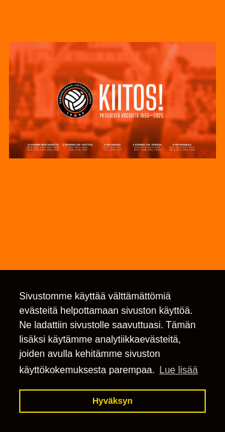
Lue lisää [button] (179, 370)
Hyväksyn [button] (112, 401)
